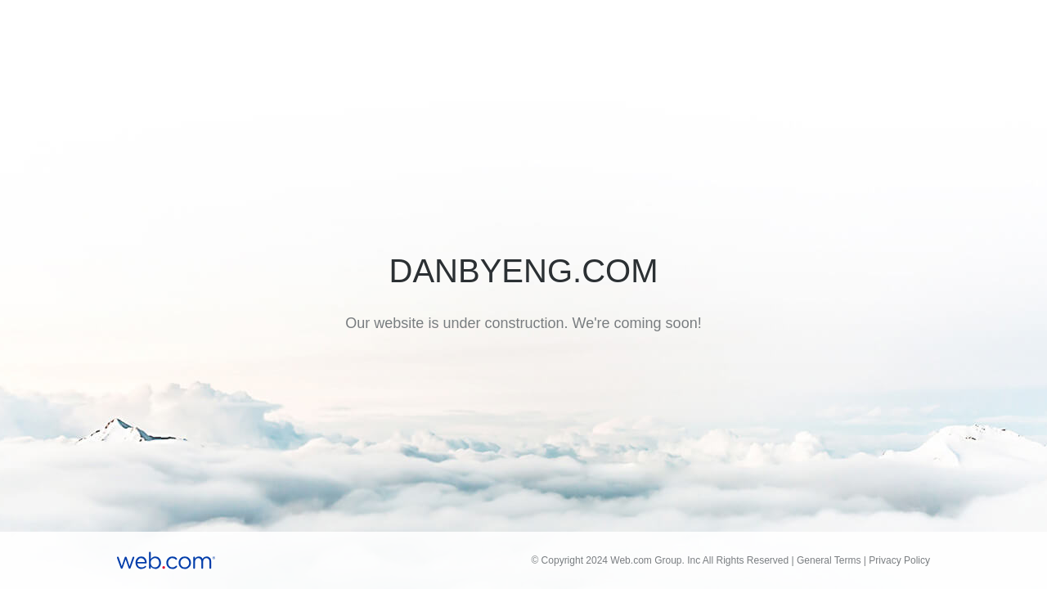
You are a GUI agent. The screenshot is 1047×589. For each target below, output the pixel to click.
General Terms (829, 560)
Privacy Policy (899, 560)
